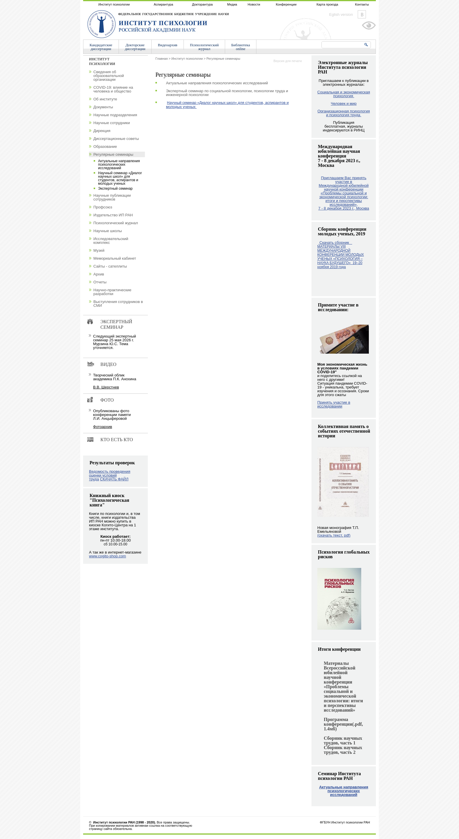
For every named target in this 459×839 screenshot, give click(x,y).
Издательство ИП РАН (113, 215)
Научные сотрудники (111, 123)
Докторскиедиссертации (135, 47)
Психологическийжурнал (204, 47)
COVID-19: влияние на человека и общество (113, 89)
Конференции (286, 4)
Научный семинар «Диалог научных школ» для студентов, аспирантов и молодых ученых (120, 178)
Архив (98, 274)
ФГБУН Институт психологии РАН (345, 822)
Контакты (362, 4)
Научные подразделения (115, 115)
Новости (254, 4)
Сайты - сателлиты (110, 266)
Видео (108, 364)
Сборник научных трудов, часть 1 (343, 740)
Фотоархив (102, 427)
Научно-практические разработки (112, 292)
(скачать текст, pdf (333, 535)
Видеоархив (167, 45)
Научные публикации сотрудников (112, 197)
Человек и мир (344, 103)
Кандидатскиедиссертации (101, 47)
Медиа (232, 4)
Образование (105, 146)
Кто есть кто (116, 439)
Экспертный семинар (115, 188)
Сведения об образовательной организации (108, 76)
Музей (99, 250)
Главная (161, 58)
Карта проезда (327, 4)
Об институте (105, 99)
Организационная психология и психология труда (344, 113)
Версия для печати (287, 61)
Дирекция (101, 131)
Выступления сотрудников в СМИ (118, 303)
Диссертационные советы (116, 138)
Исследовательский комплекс (110, 241)
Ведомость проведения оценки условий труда (109, 475)
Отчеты (100, 282)
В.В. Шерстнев (106, 387)
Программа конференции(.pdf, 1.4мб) (343, 724)
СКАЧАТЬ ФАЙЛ (114, 479)
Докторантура (202, 4)
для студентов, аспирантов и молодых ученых (227, 104)
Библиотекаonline (240, 47)
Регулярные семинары (223, 58)
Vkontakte (362, 14)
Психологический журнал (115, 223)
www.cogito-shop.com (107, 556)
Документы (103, 107)
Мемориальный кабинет (114, 258)
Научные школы (107, 231)
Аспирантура (163, 4)
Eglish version (341, 14)
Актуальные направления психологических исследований (343, 791)
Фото (107, 400)
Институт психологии (114, 4)
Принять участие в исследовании (333, 404)
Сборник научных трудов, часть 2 (343, 750)
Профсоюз (102, 207)
